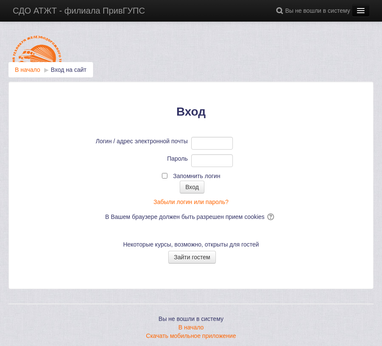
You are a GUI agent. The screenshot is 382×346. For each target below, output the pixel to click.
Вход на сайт (69, 69)
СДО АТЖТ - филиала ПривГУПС (79, 10)
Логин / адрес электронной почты (142, 141)
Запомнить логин (196, 176)
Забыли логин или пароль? (190, 202)
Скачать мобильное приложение (191, 335)
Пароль (177, 158)
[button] (281, 10)
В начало (191, 327)
